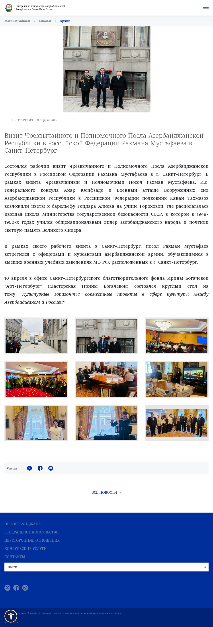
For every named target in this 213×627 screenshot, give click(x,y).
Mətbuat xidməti (17, 21)
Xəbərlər (44, 21)
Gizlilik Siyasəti (11, 622)
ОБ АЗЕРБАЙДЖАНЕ (22, 524)
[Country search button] (205, 567)
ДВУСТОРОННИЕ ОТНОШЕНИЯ (32, 540)
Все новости (104, 492)
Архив (65, 21)
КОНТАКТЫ (14, 557)
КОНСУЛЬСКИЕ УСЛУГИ (25, 549)
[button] (10, 616)
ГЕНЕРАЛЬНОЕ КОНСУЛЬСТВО (31, 532)
